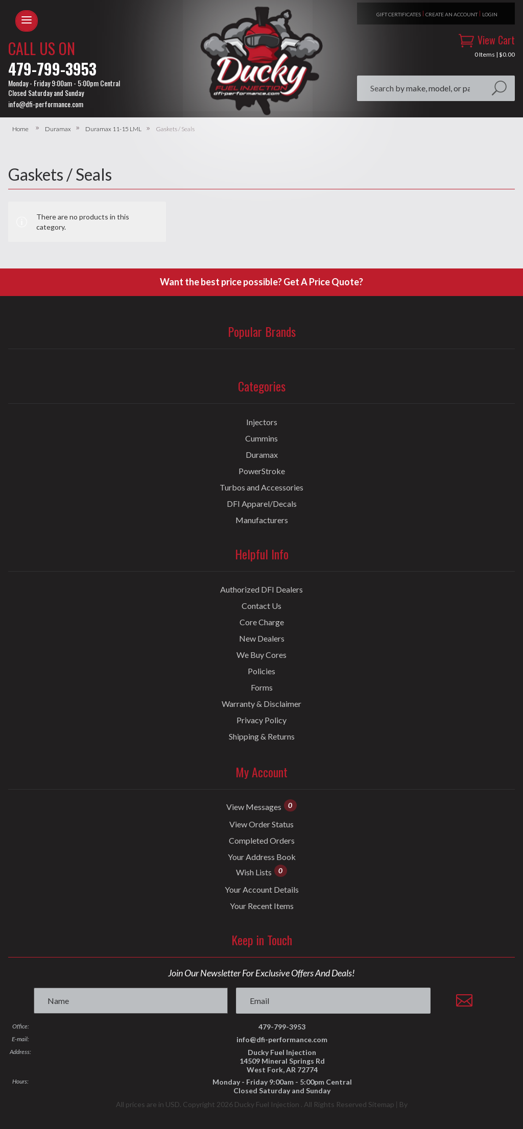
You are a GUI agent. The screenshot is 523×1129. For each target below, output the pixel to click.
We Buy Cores (261, 655)
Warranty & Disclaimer (261, 704)
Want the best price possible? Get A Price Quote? (261, 281)
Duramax (58, 129)
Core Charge (262, 622)
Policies (261, 671)
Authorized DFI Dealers (261, 589)
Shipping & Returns (262, 736)
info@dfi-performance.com (45, 104)
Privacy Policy (261, 720)
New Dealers (261, 638)
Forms (262, 687)
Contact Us (261, 606)
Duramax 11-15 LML (113, 129)
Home (20, 129)
